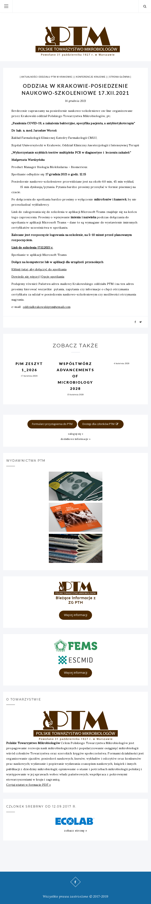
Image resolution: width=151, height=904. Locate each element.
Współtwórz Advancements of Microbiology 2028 (75, 376)
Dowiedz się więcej (25, 276)
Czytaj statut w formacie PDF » (28, 785)
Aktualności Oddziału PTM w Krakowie (46, 77)
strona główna (119, 77)
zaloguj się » (75, 433)
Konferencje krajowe (91, 77)
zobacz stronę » (75, 830)
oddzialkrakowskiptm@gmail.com (46, 307)
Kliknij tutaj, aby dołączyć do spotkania (38, 269)
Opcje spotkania (52, 276)
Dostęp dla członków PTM (100, 424)
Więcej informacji (75, 615)
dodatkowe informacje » (75, 438)
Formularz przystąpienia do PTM (52, 424)
